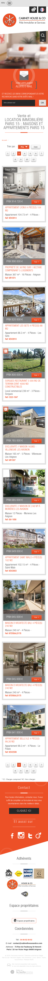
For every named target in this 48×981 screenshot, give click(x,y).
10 (27, 159)
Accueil (4, 140)
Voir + (36, 202)
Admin (39, 957)
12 (34, 159)
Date (36, 147)
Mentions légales (15, 957)
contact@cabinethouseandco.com (27, 943)
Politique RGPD (29, 959)
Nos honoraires (26, 957)
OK (42, 103)
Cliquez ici (24, 811)
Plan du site (5, 957)
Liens (34, 957)
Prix (24, 147)
